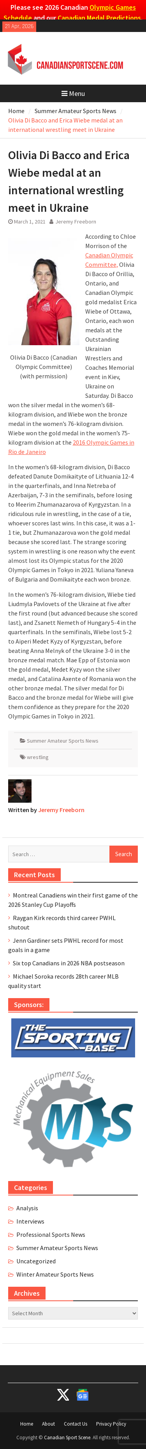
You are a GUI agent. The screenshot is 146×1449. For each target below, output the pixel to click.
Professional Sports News (50, 1234)
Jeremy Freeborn (75, 221)
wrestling (38, 757)
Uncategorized (36, 1261)
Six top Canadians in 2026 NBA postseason (69, 963)
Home (26, 1424)
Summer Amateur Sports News (63, 740)
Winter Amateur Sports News (55, 1274)
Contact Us (75, 1424)
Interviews (30, 1221)
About (48, 1424)
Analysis (27, 1208)
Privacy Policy (111, 1424)
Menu (73, 93)
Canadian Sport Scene (67, 1437)
